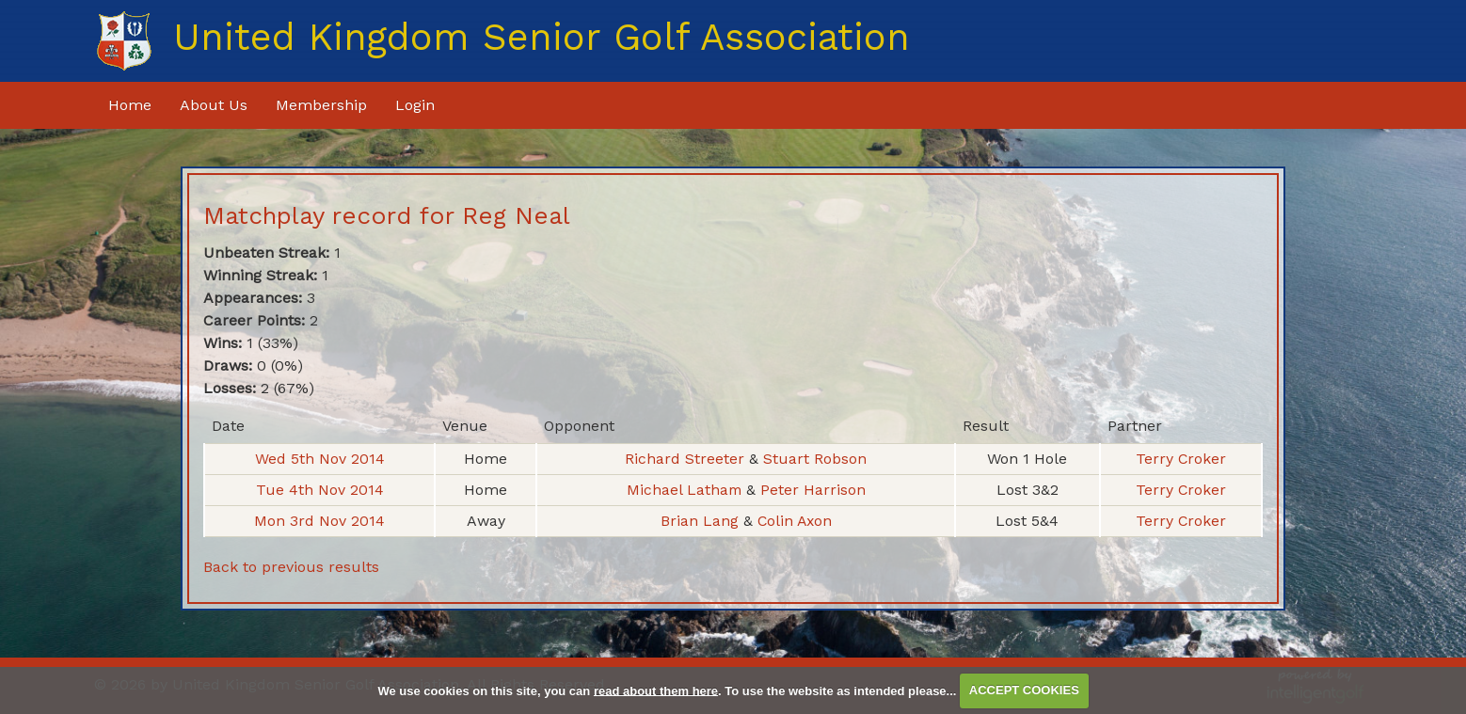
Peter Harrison (813, 490)
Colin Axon (793, 521)
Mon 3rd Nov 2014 (319, 521)
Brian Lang (699, 521)
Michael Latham (685, 490)
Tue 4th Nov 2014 (319, 490)
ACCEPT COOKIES (1024, 690)
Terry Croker (1180, 459)
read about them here (656, 690)
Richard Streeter (686, 459)
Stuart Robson (814, 459)
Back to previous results (291, 567)
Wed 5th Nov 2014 (319, 459)
